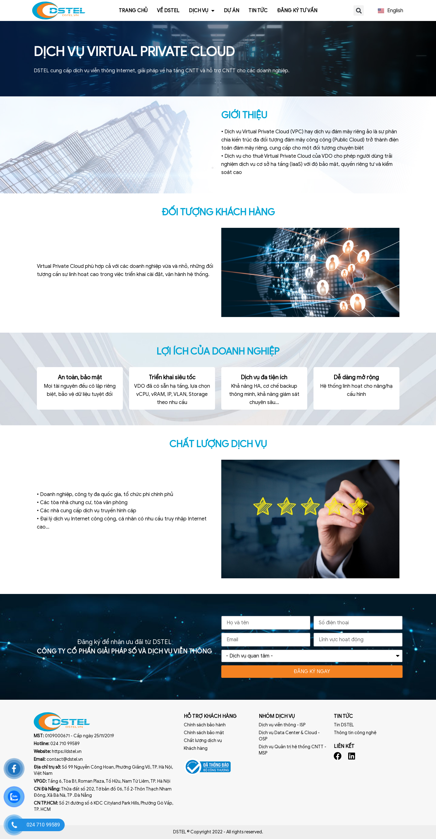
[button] (358, 10)
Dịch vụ (201, 10)
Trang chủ (133, 11)
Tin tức (258, 11)
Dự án (231, 11)
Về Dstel (168, 11)
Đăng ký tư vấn (297, 11)
